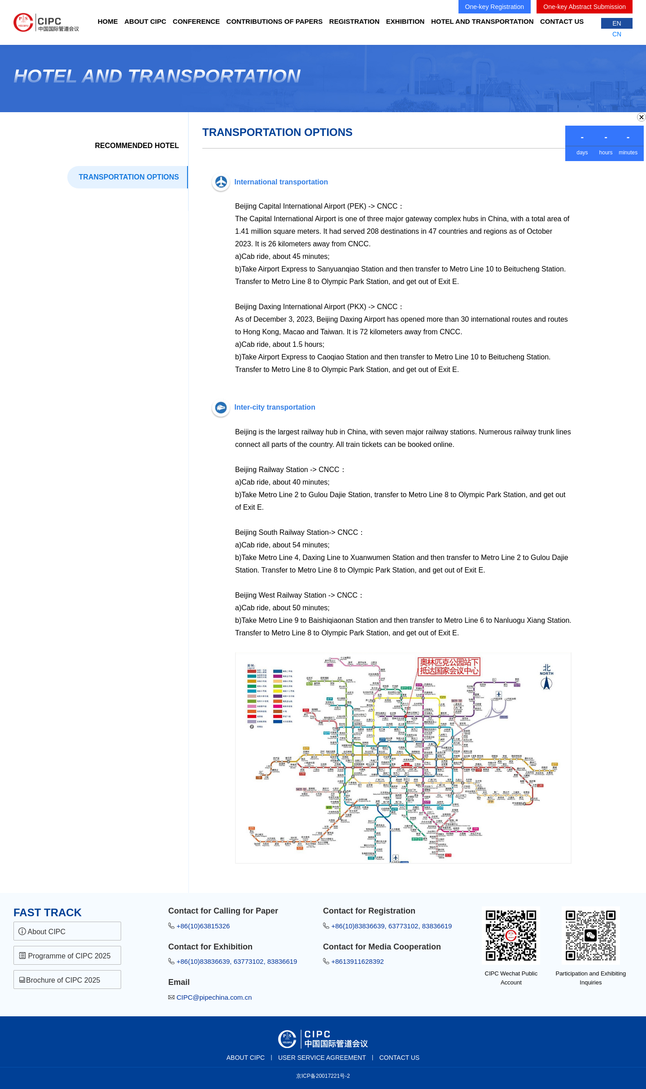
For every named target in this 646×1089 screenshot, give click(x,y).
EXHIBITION (405, 21)
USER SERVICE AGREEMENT (322, 1057)
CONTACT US (562, 21)
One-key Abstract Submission (584, 6)
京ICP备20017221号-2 (323, 1076)
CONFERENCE (196, 21)
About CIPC (41, 931)
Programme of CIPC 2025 (64, 956)
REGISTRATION (354, 21)
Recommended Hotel (137, 145)
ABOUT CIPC (145, 21)
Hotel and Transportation (482, 21)
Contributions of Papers (275, 21)
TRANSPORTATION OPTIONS (129, 177)
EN (616, 23)
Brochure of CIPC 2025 (60, 980)
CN (616, 34)
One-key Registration (494, 6)
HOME (108, 21)
